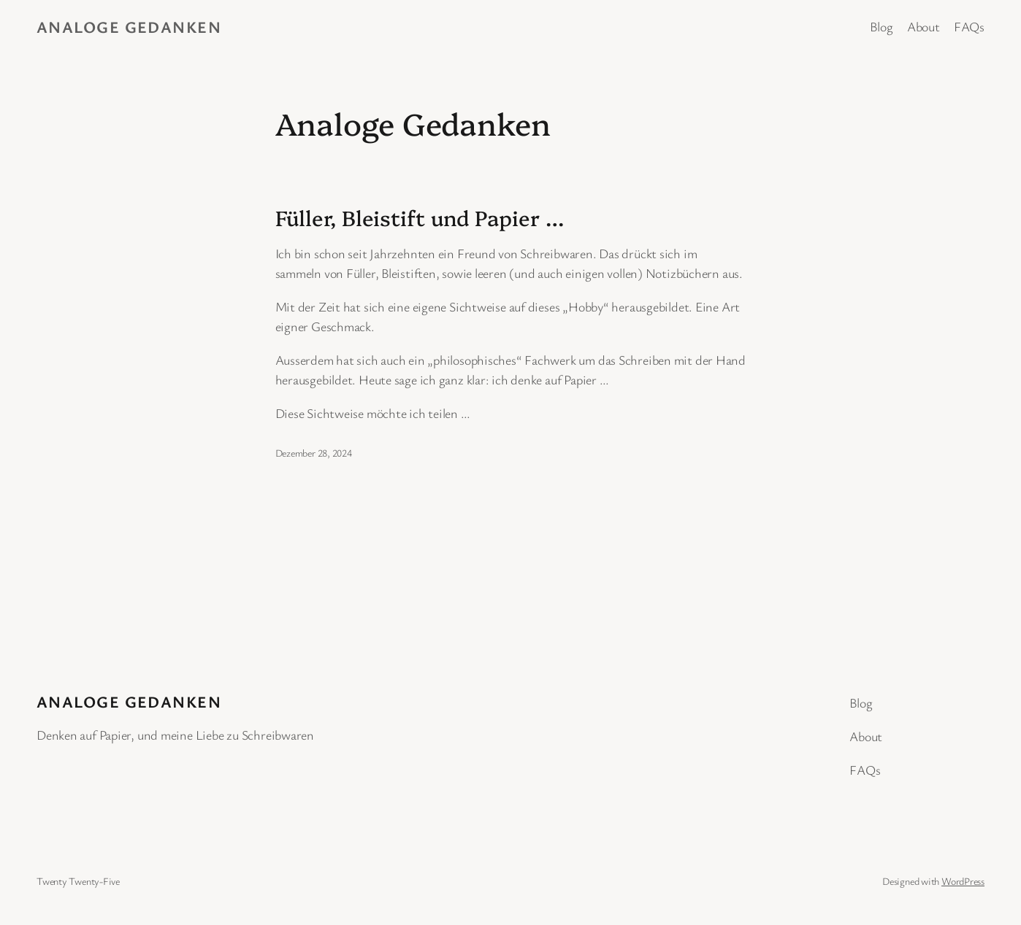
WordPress (962, 881)
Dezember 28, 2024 (313, 453)
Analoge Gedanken (129, 26)
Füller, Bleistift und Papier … (419, 217)
